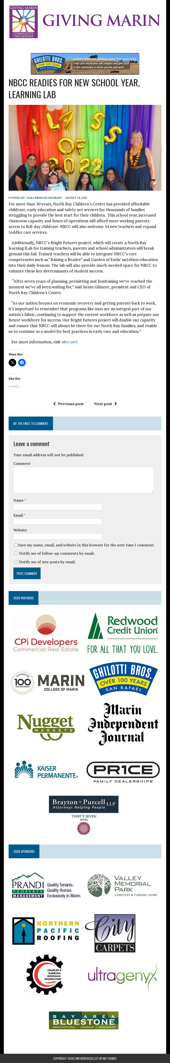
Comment (22, 463)
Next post (105, 403)
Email (18, 515)
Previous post (68, 403)
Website (20, 530)
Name (18, 500)
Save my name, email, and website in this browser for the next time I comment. (86, 545)
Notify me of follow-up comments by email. (57, 553)
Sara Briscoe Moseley (44, 197)
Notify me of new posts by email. (47, 561)
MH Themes (110, 1058)
